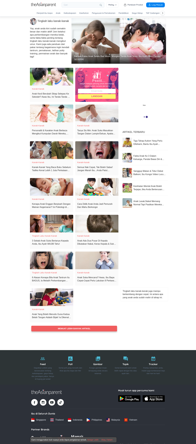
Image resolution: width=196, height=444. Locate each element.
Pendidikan (124, 13)
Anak (58, 13)
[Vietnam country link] (130, 419)
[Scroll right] (162, 13)
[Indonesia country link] (75, 419)
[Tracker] (153, 367)
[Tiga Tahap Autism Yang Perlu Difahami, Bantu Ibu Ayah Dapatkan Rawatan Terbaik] (144, 142)
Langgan (96, 96)
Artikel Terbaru (133, 132)
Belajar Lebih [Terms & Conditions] (93, 440)
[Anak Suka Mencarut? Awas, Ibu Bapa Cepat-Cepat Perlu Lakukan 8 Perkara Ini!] (97, 260)
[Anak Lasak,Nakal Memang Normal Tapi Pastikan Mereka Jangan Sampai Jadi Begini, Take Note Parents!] (144, 203)
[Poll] (70, 367)
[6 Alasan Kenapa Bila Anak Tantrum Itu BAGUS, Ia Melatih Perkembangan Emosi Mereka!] (51, 260)
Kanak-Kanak (38, 89)
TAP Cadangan (153, 13)
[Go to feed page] (43, 6)
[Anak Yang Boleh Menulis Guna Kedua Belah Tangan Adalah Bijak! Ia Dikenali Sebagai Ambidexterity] (51, 297)
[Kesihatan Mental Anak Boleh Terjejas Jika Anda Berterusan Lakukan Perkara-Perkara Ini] (144, 187)
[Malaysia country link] (113, 419)
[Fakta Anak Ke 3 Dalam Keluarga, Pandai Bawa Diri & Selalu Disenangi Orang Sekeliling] (144, 157)
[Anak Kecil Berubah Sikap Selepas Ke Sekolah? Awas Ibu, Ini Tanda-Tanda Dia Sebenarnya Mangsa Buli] (51, 76)
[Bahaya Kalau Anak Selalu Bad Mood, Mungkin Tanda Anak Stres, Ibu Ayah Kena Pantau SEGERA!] (118, 41)
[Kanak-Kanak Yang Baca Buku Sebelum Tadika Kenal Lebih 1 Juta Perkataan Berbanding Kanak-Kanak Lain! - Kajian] (51, 150)
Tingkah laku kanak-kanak (44, 236)
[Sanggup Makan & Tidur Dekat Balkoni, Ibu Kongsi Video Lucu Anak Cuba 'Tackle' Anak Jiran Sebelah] (144, 172)
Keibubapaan (70, 13)
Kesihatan (84, 13)
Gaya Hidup (137, 13)
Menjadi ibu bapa (45, 13)
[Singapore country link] (38, 419)
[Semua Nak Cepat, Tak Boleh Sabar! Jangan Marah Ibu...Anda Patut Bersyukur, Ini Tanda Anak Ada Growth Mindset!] (97, 150)
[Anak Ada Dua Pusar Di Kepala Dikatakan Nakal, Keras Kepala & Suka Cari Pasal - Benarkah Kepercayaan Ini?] (97, 223)
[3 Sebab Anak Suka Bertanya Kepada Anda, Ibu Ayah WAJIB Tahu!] (51, 223)
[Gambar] (98, 367)
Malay (112, 5)
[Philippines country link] (94, 419)
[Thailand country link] (57, 419)
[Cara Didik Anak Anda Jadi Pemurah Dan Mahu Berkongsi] (97, 187)
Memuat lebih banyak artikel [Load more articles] (74, 328)
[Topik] (125, 367)
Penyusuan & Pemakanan (103, 13)
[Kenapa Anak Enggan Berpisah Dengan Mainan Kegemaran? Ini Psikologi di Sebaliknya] (51, 187)
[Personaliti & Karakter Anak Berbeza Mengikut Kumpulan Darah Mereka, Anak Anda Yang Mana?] (51, 113)
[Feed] (43, 367)
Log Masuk (155, 4)
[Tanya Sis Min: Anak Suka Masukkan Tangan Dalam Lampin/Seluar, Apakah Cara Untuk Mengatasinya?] (97, 113)
